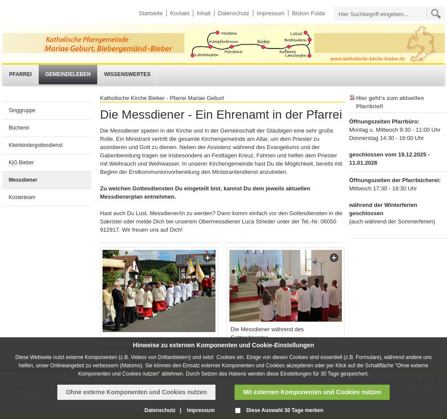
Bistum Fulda (308, 13)
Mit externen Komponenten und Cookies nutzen (312, 392)
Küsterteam (22, 197)
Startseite (151, 13)
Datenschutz (233, 13)
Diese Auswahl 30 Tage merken (284, 410)
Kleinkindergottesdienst (36, 145)
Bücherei (19, 128)
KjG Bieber (21, 163)
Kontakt (179, 13)
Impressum (271, 13)
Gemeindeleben (68, 74)
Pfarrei (20, 74)
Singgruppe (22, 110)
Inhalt (204, 13)
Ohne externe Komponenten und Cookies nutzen (136, 392)
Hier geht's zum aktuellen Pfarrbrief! (390, 102)
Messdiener (23, 180)
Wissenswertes (127, 74)
